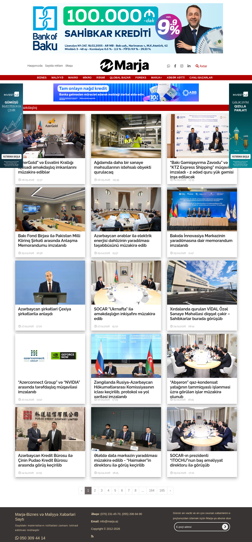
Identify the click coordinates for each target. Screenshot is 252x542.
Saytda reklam (54, 65)
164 (151, 490)
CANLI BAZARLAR (201, 77)
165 (162, 490)
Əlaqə (69, 65)
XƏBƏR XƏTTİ (175, 77)
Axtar (201, 66)
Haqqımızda (34, 65)
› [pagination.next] (170, 490)
